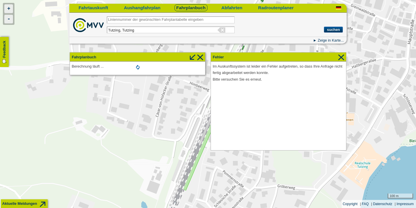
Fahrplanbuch (191, 7)
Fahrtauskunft (93, 7)
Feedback (4, 49)
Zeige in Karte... (331, 40)
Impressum (405, 204)
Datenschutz (382, 204)
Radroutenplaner (276, 7)
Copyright (350, 204)
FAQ (365, 204)
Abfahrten (231, 7)
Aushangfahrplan (142, 7)
